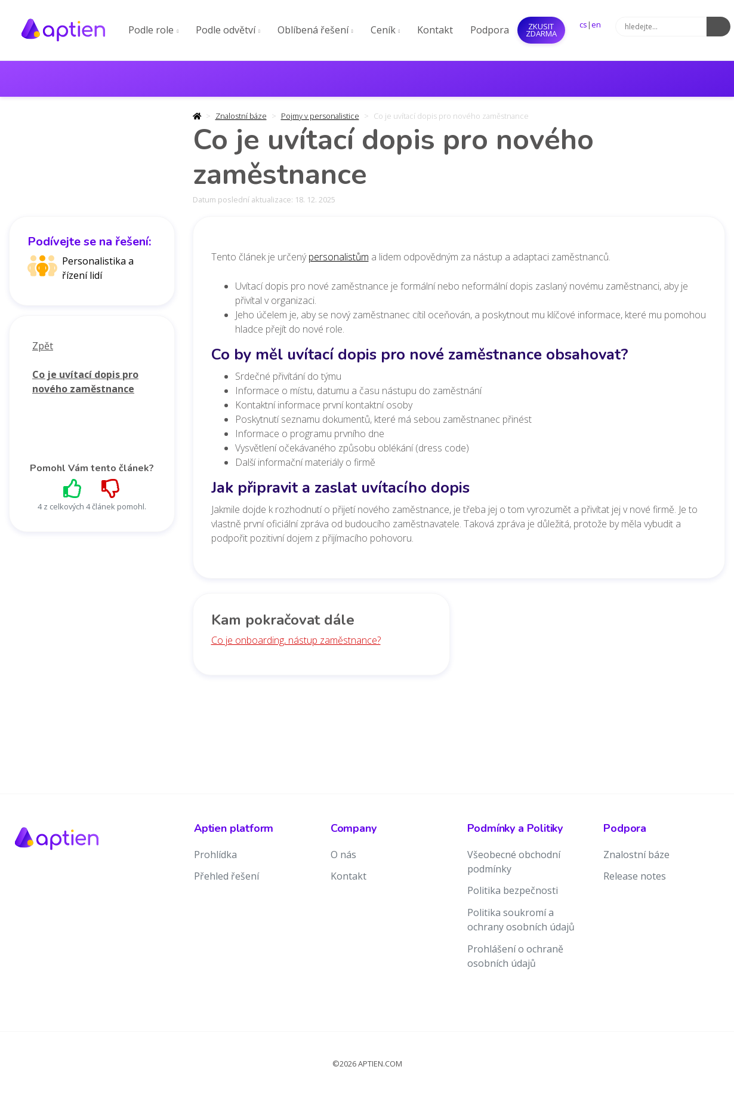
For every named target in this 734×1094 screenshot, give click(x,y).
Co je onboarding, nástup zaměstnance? (296, 640)
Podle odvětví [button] (228, 29)
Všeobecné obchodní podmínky (513, 861)
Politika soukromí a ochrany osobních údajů (521, 919)
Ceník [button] (385, 29)
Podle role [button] (153, 29)
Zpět (42, 345)
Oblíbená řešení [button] (315, 29)
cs (583, 24)
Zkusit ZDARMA (541, 30)
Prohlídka (215, 854)
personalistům (339, 256)
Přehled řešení (226, 876)
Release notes (634, 876)
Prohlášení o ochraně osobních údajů (515, 956)
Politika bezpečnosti (512, 890)
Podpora (489, 29)
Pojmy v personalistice (320, 115)
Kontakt (435, 29)
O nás (343, 854)
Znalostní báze (241, 115)
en (596, 24)
